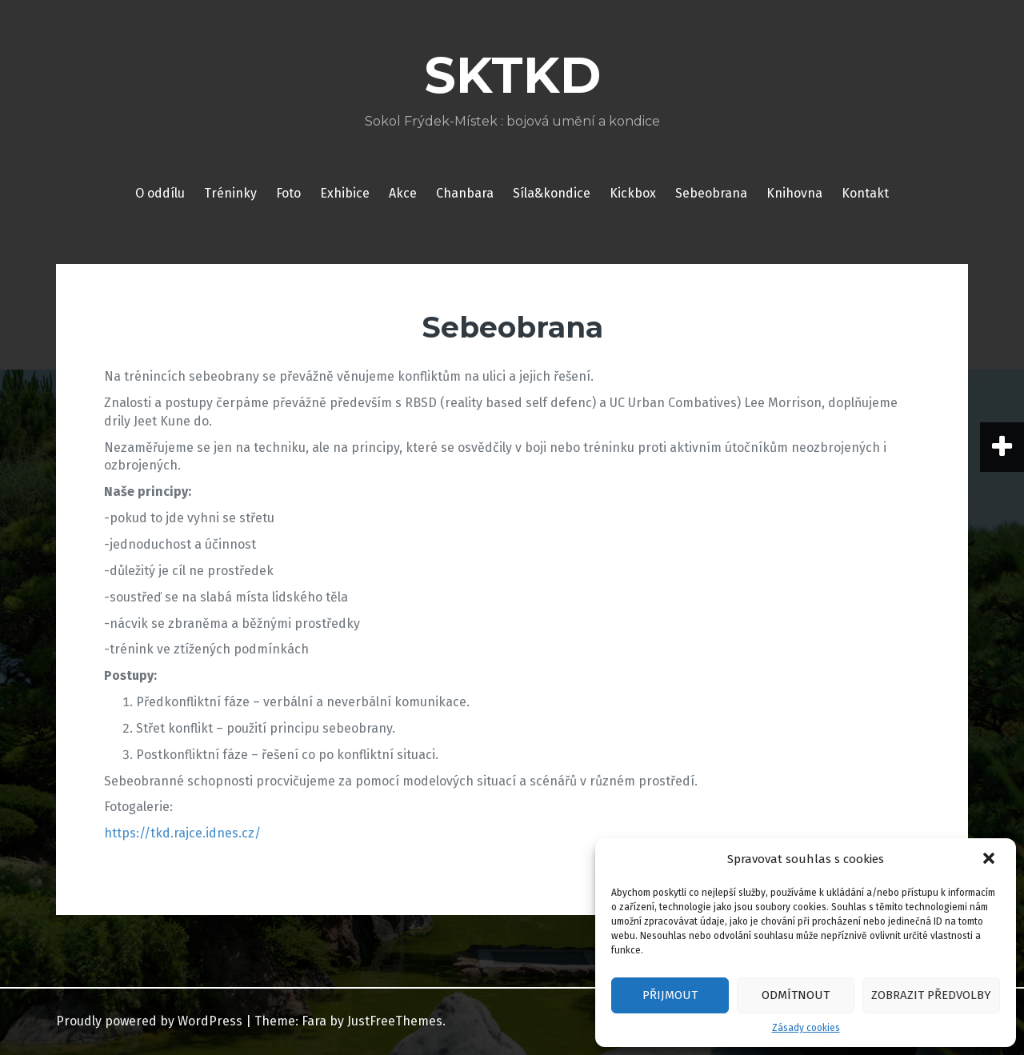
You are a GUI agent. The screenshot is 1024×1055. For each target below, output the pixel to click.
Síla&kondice (551, 193)
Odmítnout (796, 995)
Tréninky (230, 193)
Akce (403, 193)
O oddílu (160, 193)
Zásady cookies (806, 1027)
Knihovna (794, 193)
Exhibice (345, 193)
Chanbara (465, 193)
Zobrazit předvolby (931, 995)
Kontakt (865, 193)
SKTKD (512, 75)
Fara (314, 1021)
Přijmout (670, 995)
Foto (288, 193)
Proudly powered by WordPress (149, 1021)
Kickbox (633, 193)
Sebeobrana (711, 193)
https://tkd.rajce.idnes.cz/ (182, 833)
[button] (990, 859)
